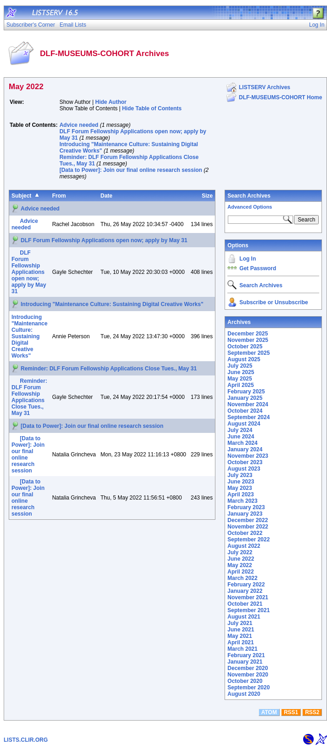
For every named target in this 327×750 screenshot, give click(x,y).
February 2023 (246, 507)
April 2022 (240, 571)
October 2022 (244, 533)
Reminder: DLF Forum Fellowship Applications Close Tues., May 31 (109, 368)
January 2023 (244, 514)
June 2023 (240, 481)
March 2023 (242, 501)
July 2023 (239, 475)
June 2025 (240, 372)
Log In (247, 259)
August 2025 (243, 359)
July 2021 (239, 623)
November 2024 (247, 404)
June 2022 (240, 559)
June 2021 (240, 629)
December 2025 (247, 333)
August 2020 (243, 694)
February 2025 (246, 391)
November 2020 (247, 674)
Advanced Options (249, 207)
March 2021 (242, 649)
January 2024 (244, 449)
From (59, 196)
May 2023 (239, 488)
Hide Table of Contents (152, 108)
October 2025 (244, 346)
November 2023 (247, 456)
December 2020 (247, 668)
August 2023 (243, 469)
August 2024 (243, 423)
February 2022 (246, 584)
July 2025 (239, 366)
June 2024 (240, 436)
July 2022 (239, 552)
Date (107, 196)
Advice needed (78, 125)
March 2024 (242, 443)
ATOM (269, 712)
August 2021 (243, 617)
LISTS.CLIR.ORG (26, 740)
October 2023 (244, 462)
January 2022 (244, 591)
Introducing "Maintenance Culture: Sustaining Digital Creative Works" (112, 304)
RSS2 (312, 712)
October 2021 (244, 604)
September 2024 (248, 417)
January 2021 (244, 662)
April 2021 (240, 642)
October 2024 (244, 411)
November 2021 (247, 597)
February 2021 (246, 655)
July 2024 (239, 430)
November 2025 (247, 340)
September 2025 (248, 353)
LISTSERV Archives (264, 87)
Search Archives (249, 196)
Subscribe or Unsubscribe (273, 302)
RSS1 (291, 712)
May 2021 (239, 636)
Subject (21, 196)
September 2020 (248, 687)
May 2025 (239, 378)
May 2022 (239, 565)
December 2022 (247, 520)
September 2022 (248, 539)
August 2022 (243, 546)
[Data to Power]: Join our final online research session (130, 170)
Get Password (257, 268)
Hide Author (110, 102)
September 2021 (248, 610)
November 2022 (247, 526)
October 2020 (244, 681)
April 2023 (240, 494)
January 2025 (244, 398)
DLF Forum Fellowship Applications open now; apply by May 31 (104, 240)
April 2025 (240, 385)
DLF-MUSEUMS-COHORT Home (280, 97)
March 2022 (242, 578)
